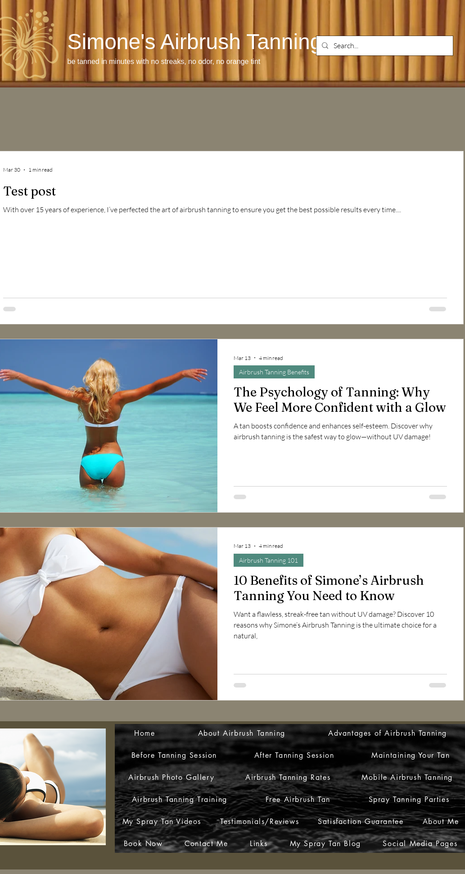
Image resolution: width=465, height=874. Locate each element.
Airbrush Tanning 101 (268, 560)
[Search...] (384, 45)
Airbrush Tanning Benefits (274, 372)
